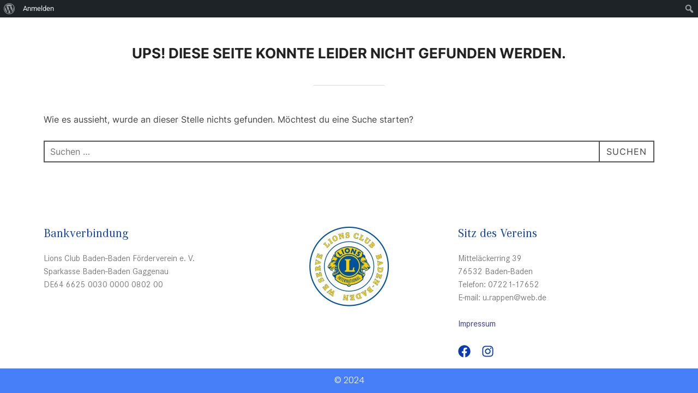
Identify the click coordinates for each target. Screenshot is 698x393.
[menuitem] (9, 8)
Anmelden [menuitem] (38, 8)
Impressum (477, 323)
